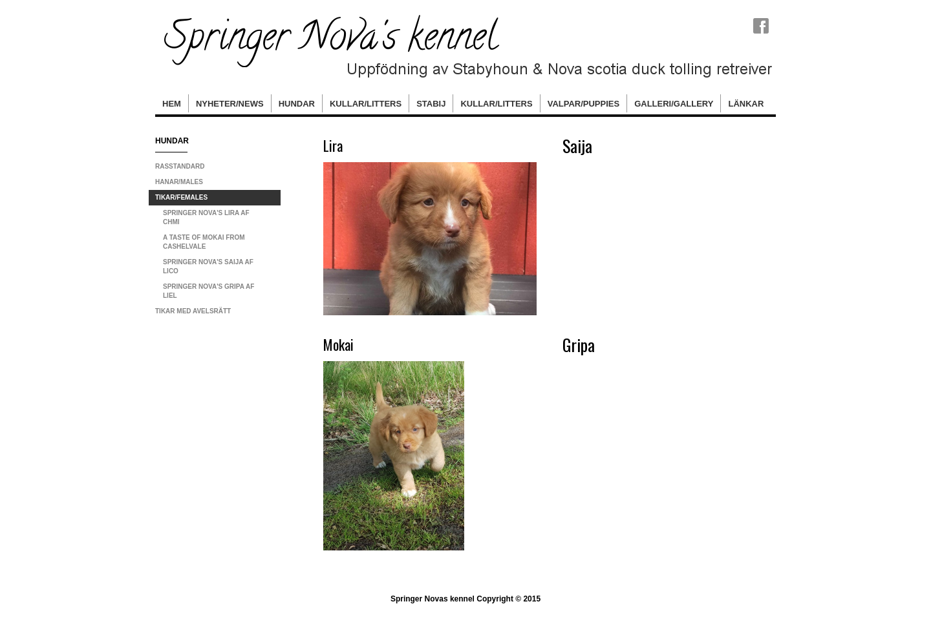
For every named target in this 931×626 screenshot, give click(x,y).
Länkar (746, 104)
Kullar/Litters (365, 104)
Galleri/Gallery (673, 104)
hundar (297, 104)
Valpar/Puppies (583, 104)
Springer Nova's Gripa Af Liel (208, 291)
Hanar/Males (179, 181)
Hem (171, 104)
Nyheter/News (230, 104)
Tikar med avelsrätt (193, 311)
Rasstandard (179, 166)
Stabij (430, 104)
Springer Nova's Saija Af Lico (208, 266)
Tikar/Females (181, 197)
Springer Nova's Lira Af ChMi (206, 217)
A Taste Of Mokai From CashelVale (204, 242)
